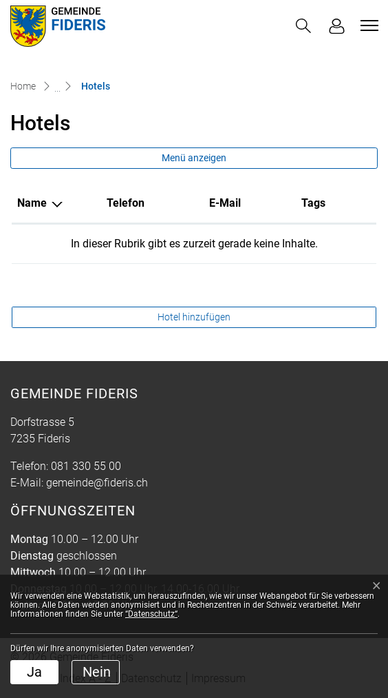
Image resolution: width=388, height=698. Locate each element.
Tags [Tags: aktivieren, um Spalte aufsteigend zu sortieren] (313, 202)
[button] (303, 26)
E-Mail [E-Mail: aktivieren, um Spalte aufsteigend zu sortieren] (225, 202)
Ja (34, 672)
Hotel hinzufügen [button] (194, 316)
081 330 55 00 (86, 466)
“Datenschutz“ (151, 614)
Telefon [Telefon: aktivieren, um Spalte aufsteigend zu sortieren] (125, 202)
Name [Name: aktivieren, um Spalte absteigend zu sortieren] (32, 202)
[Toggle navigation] (367, 25)
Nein (97, 672)
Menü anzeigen (194, 157)
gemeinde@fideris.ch (97, 482)
